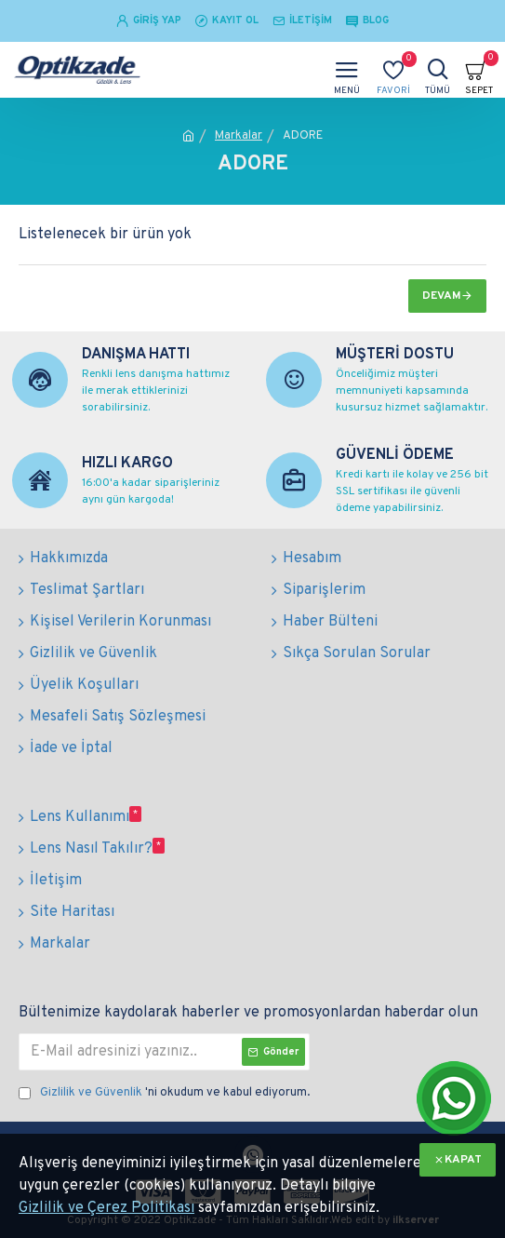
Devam (441, 296)
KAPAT (463, 1159)
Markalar (238, 135)
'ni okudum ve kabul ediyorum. (164, 1093)
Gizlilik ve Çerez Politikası (106, 1208)
